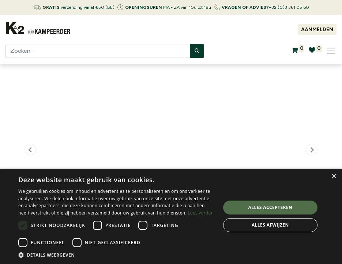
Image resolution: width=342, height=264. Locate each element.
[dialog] (171, 216)
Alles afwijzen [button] (270, 225)
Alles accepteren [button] (270, 207)
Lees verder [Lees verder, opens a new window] (200, 213)
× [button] (334, 176)
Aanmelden (317, 29)
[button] (30, 149)
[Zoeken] (197, 51)
